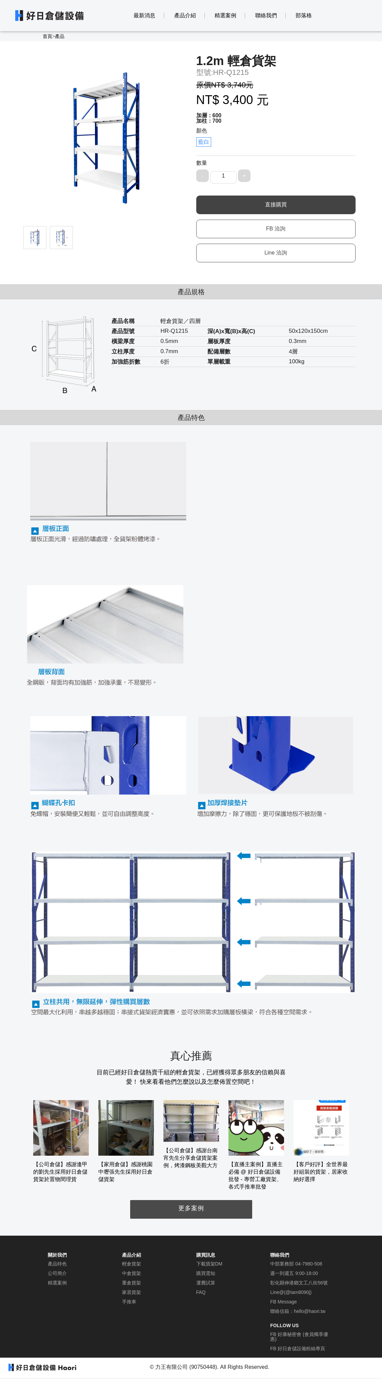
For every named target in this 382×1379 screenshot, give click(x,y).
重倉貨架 (131, 1282)
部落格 (304, 15)
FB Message (283, 1301)
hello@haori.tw (309, 1311)
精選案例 (225, 15)
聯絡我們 (266, 15)
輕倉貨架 (131, 1263)
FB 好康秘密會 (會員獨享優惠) (299, 1337)
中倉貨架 (131, 1273)
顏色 (201, 131)
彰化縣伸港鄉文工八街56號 (299, 1282)
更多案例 (191, 1208)
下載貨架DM (209, 1263)
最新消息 (144, 15)
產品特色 (57, 1263)
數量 (201, 163)
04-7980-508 (308, 1263)
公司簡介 (57, 1273)
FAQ (201, 1292)
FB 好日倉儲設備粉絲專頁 (297, 1348)
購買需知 (205, 1273)
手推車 (129, 1301)
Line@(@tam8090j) (290, 1292)
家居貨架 (131, 1292)
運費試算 (205, 1282)
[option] (61, 1141)
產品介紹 (185, 15)
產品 (59, 36)
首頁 (47, 36)
